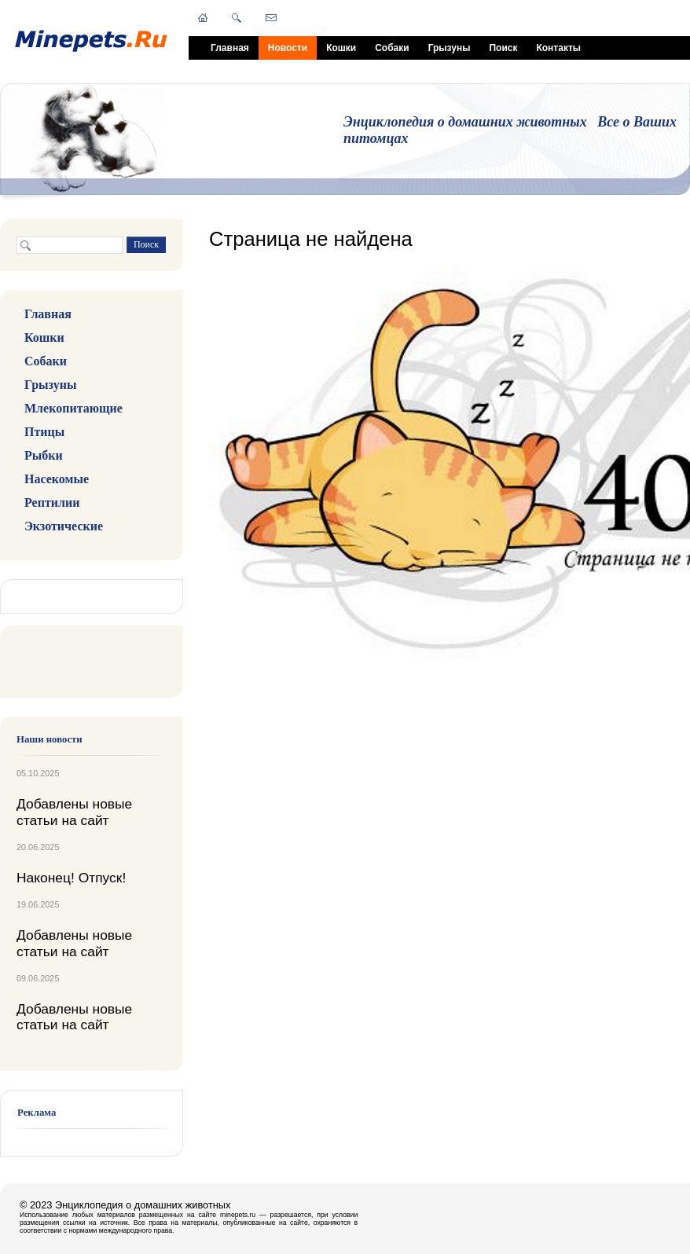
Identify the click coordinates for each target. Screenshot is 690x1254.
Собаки (392, 47)
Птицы (44, 431)
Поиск (503, 47)
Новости (287, 47)
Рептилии (51, 502)
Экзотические (63, 526)
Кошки (341, 47)
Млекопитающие (73, 408)
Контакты (558, 47)
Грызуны (449, 47)
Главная (230, 47)
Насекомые (56, 479)
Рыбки (43, 455)
